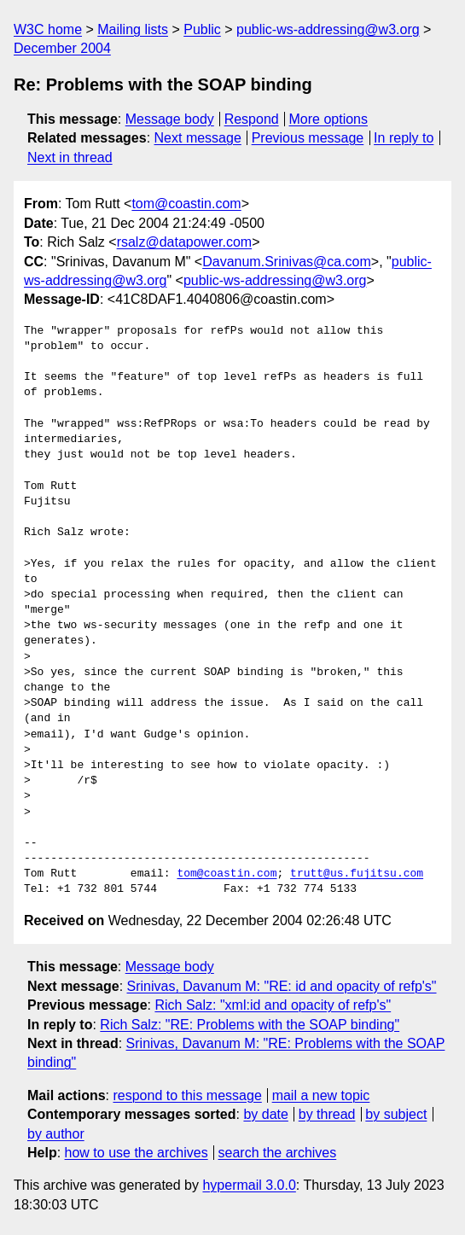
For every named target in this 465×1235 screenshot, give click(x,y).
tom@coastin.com (186, 203)
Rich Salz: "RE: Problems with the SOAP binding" (249, 1024)
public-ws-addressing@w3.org (328, 29)
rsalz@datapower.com (185, 242)
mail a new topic (321, 1095)
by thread (327, 1114)
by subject (396, 1114)
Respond (251, 119)
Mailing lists (132, 29)
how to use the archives (136, 1152)
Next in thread (70, 157)
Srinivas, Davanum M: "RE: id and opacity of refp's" (282, 986)
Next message (197, 138)
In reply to (403, 138)
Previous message (308, 138)
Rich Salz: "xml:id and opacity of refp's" (272, 1005)
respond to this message (187, 1095)
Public (202, 29)
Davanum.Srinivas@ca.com (286, 261)
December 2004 (62, 48)
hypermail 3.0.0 (248, 1185)
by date (265, 1114)
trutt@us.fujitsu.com (356, 874)
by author (55, 1134)
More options (329, 119)
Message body (169, 119)
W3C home (48, 29)
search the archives (277, 1152)
